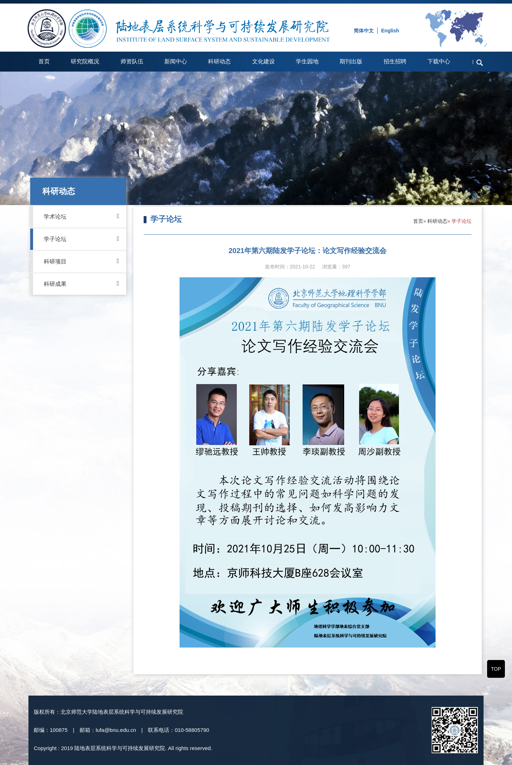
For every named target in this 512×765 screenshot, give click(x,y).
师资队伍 (132, 61)
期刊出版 (351, 61)
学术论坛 (81, 216)
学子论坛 (81, 238)
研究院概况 (85, 61)
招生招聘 (395, 61)
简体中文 (364, 30)
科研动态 (219, 61)
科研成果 (81, 283)
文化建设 (263, 61)
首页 (44, 61)
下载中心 (438, 61)
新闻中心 (175, 61)
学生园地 (307, 61)
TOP (496, 669)
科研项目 (81, 261)
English (390, 30)
